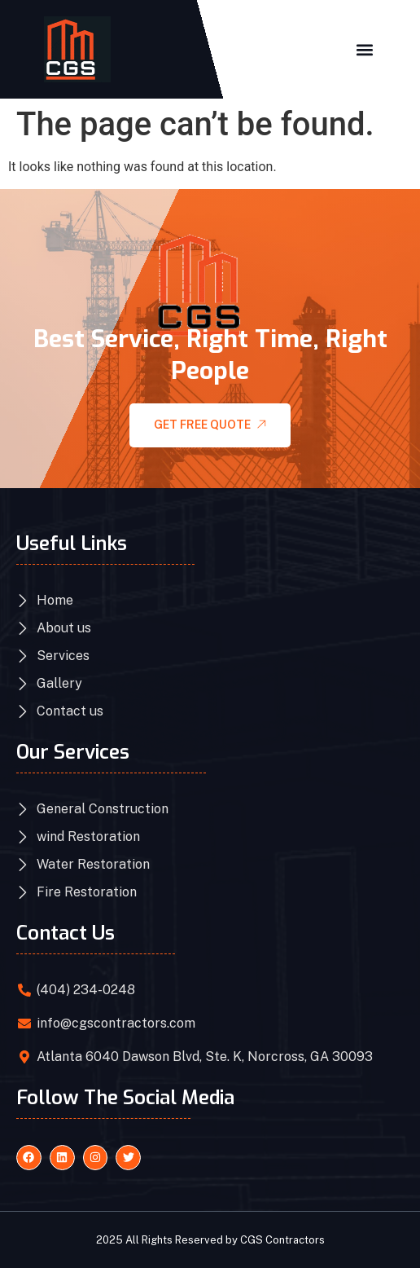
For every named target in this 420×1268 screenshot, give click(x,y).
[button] (364, 49)
